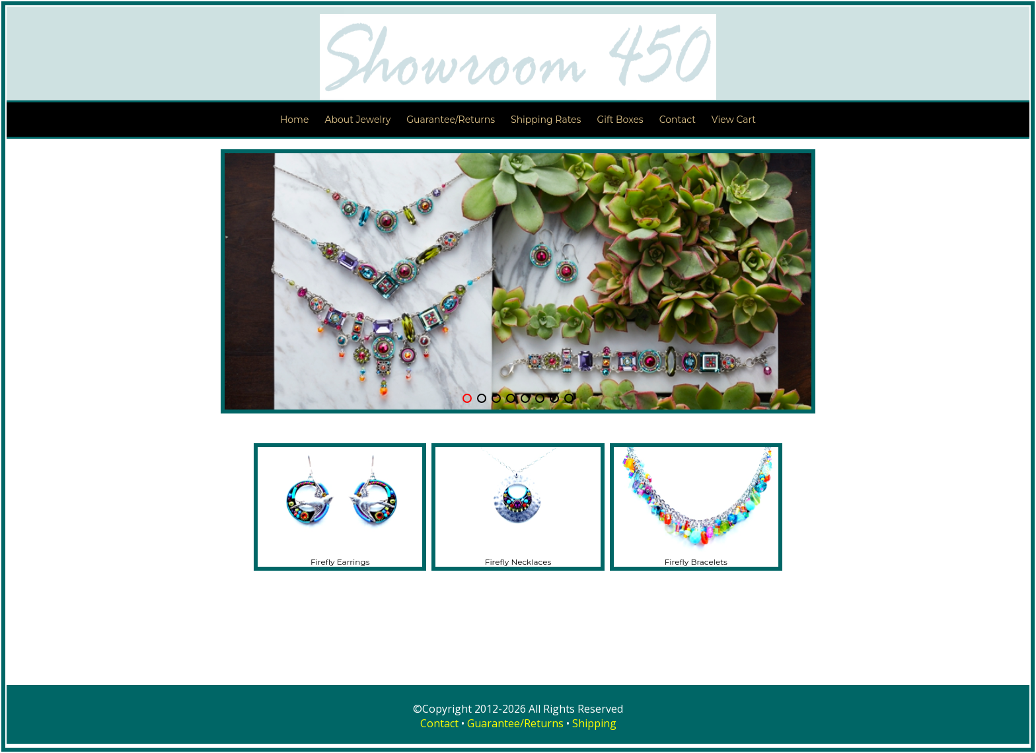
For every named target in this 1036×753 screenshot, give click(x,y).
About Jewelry (357, 120)
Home (294, 120)
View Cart (734, 120)
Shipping (594, 723)
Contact (677, 120)
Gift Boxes (620, 120)
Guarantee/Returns (450, 120)
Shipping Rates (546, 120)
